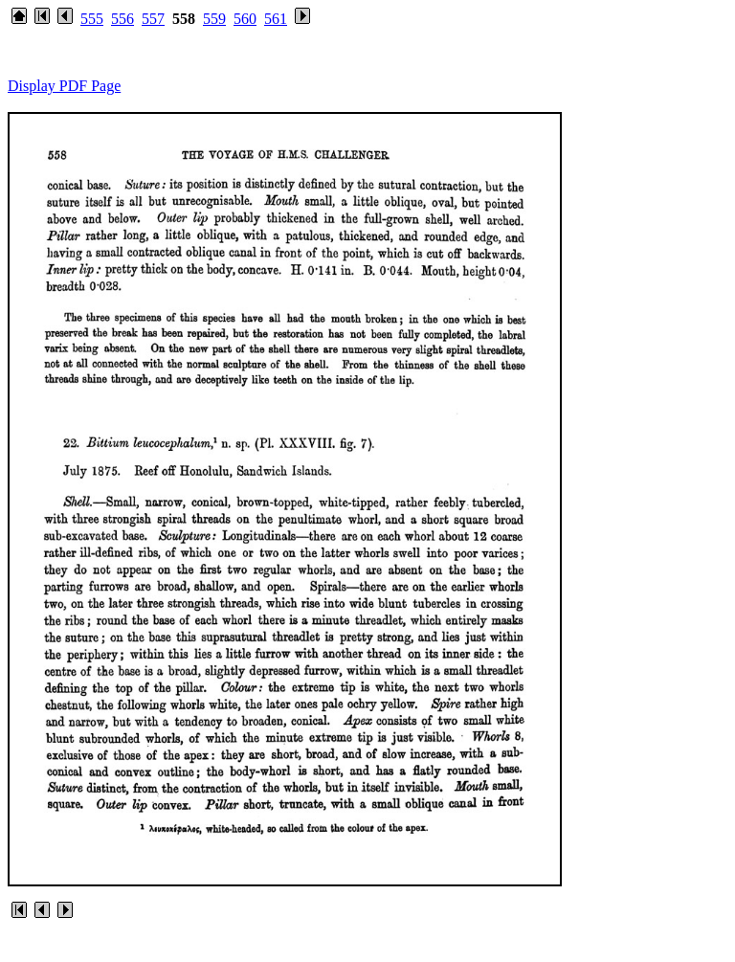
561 (275, 19)
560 (245, 19)
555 (91, 19)
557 (153, 19)
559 (214, 19)
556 (122, 19)
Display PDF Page (64, 86)
